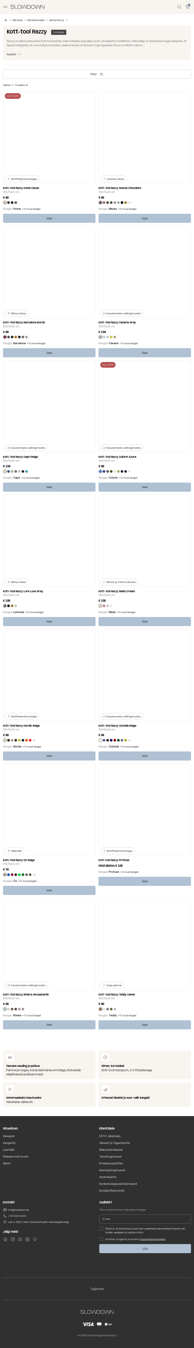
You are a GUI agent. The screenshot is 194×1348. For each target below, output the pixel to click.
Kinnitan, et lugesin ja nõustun (132, 1239)
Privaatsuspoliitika (111, 1163)
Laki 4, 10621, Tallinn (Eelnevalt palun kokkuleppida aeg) (38, 1221)
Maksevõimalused (111, 1149)
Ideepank (9, 1136)
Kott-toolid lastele (35, 20)
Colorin (113, 477)
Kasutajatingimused (112, 1170)
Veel (49, 218)
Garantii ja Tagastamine (114, 1143)
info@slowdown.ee (18, 1209)
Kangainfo (9, 1143)
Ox (15, 880)
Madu (112, 612)
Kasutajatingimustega (152, 1239)
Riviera (17, 1015)
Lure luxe (18, 612)
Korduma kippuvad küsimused (118, 1184)
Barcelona (19, 343)
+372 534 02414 (17, 1215)
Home (17, 208)
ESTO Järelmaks (110, 1136)
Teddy (113, 1015)
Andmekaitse (108, 1177)
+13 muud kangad (31, 209)
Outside (114, 746)
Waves (113, 208)
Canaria (113, 343)
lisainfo (11, 54)
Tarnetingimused (110, 1156)
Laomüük (8, 1149)
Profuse (114, 871)
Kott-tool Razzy (56, 20)
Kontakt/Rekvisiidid (111, 1190)
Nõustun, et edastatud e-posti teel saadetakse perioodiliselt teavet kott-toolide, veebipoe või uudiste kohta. (142, 1230)
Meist (7, 1163)
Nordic (17, 746)
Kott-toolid (18, 20)
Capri (16, 477)
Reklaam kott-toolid (15, 1156)
